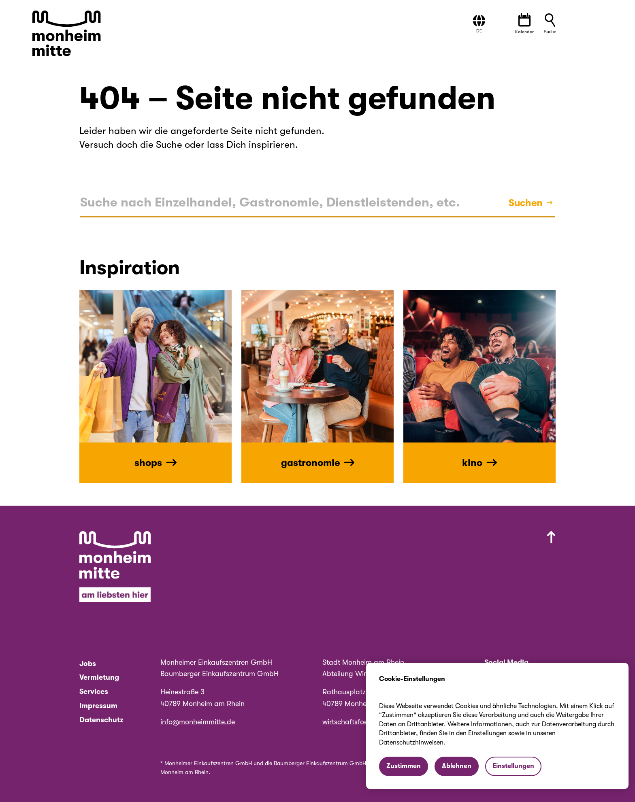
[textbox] (270, 203)
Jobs (87, 663)
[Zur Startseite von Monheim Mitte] (67, 34)
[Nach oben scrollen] (418, 568)
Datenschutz (101, 720)
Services (93, 691)
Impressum (98, 706)
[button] (479, 24)
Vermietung (99, 677)
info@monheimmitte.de (197, 722)
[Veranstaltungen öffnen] (524, 24)
